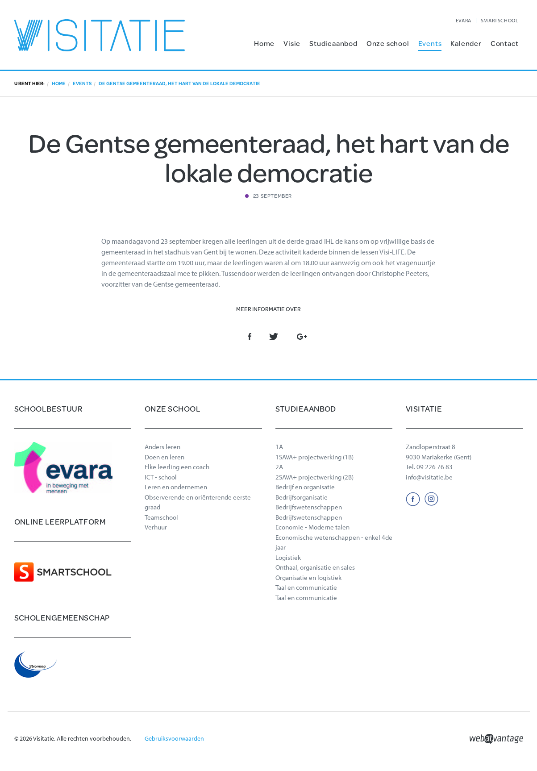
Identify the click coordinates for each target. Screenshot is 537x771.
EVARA (463, 20)
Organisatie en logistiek (308, 577)
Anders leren (162, 446)
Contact (505, 43)
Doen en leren (164, 457)
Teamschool (161, 517)
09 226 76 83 (434, 467)
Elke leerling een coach (177, 467)
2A (279, 467)
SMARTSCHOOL (500, 20)
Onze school (387, 43)
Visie (291, 43)
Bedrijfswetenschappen (308, 507)
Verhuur (156, 527)
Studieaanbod (333, 43)
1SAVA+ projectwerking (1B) (314, 457)
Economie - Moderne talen (312, 527)
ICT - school (161, 477)
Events (430, 43)
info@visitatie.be (429, 477)
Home (264, 43)
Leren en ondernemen (176, 487)
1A (279, 446)
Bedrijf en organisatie (305, 487)
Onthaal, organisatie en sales (315, 567)
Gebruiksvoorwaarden (174, 738)
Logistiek (288, 557)
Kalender (465, 43)
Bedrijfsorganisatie (301, 497)
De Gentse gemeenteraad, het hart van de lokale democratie (179, 83)
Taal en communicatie (306, 587)
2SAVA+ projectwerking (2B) (314, 477)
